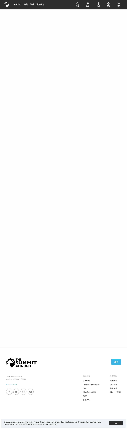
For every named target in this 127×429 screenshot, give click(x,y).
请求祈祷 (113, 384)
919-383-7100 (11, 384)
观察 (85, 396)
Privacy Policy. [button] (53, 424)
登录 (116, 362)
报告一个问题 (115, 392)
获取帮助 (113, 388)
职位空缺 (86, 400)
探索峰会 (113, 380)
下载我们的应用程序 (91, 384)
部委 (26, 4)
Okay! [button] (116, 423)
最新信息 (40, 4)
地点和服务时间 (89, 392)
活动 (32, 4)
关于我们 (17, 4)
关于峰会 (86, 380)
